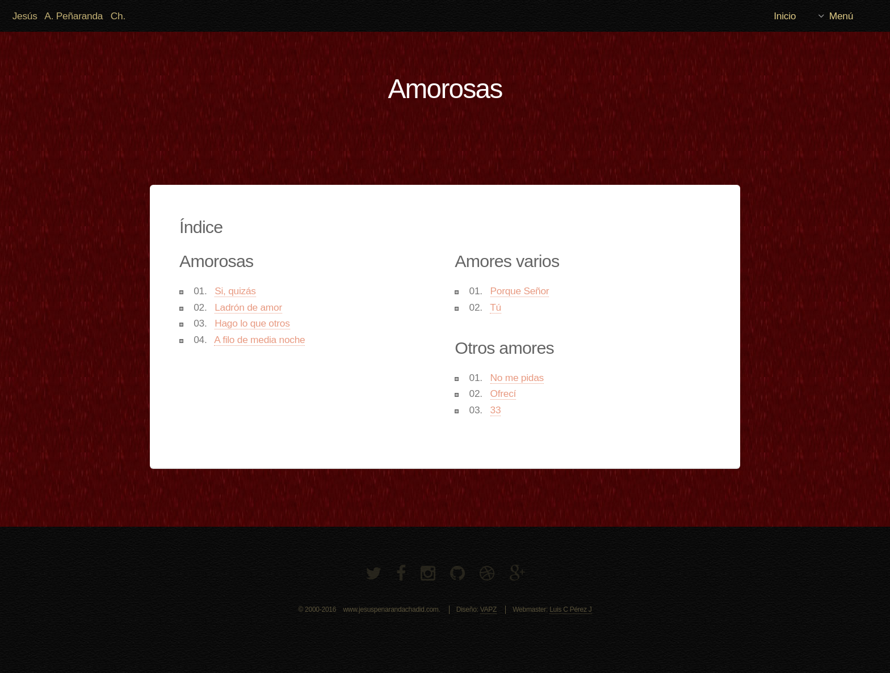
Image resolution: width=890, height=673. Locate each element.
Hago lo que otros (252, 323)
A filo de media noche (259, 339)
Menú (841, 16)
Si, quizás (235, 291)
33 (495, 410)
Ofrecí (503, 393)
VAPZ (488, 609)
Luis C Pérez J (570, 609)
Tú (495, 307)
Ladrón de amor (248, 307)
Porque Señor (519, 291)
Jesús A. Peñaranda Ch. (68, 16)
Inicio (785, 16)
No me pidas (517, 377)
